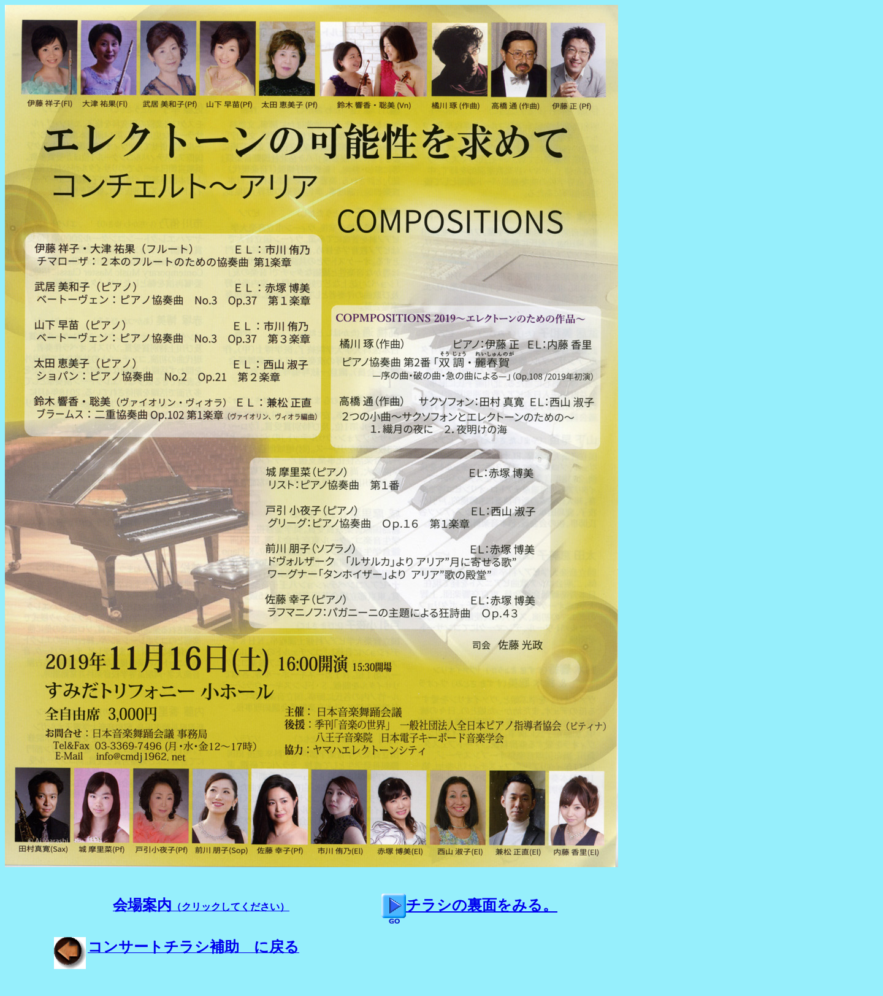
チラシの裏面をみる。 (469, 905)
